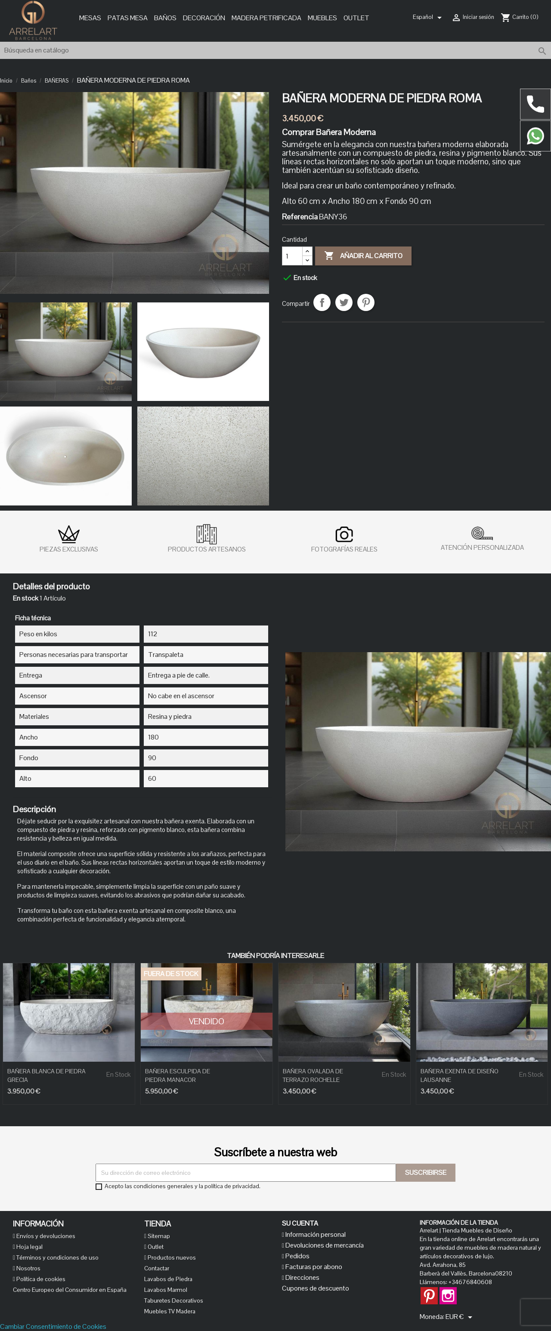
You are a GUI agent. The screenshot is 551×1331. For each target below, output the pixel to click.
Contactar (156, 1268)
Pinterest (366, 302)
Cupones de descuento (315, 1288)
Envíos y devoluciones (45, 1236)
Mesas (90, 17)
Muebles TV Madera (169, 1311)
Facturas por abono (313, 1266)
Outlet (356, 17)
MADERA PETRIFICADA (266, 17)
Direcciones (301, 1277)
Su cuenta (300, 1223)
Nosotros (27, 1268)
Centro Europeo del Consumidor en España (70, 1290)
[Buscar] (275, 50)
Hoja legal (29, 1247)
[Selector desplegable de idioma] (429, 17)
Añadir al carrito (363, 256)
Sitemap (158, 1236)
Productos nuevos (171, 1257)
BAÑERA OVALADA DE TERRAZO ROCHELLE (313, 1075)
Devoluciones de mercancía (324, 1245)
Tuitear (344, 302)
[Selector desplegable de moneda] (460, 1317)
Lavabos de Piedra (168, 1279)
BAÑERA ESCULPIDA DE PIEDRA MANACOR (177, 1075)
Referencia (300, 217)
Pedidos (297, 1255)
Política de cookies (40, 1279)
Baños (165, 17)
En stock (25, 598)
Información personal (315, 1234)
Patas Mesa (128, 17)
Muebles (322, 17)
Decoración (204, 17)
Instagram (448, 1291)
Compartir (322, 302)
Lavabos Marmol (165, 1290)
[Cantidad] (292, 255)
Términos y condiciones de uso (57, 1257)
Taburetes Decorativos (173, 1300)
